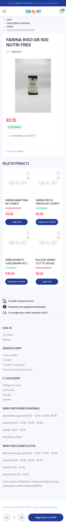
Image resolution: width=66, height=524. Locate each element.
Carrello (7, 396)
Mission (7, 341)
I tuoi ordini (9, 391)
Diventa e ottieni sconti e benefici (32, 3)
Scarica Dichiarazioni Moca (17, 371)
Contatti (7, 361)
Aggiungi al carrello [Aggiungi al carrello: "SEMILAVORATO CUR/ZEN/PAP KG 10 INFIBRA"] (13, 283)
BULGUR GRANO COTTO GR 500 (45, 262)
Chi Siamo (8, 336)
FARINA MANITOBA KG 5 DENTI (16, 202)
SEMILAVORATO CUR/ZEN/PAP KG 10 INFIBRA (17, 262)
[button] (21, 136)
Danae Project (50, 509)
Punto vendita (10, 357)
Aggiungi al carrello (45, 517)
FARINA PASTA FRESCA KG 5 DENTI (47, 202)
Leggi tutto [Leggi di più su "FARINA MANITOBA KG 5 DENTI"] (16, 222)
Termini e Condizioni (14, 366)
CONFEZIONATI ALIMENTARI (18, 23)
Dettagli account (11, 387)
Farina (10, 26)
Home (9, 19)
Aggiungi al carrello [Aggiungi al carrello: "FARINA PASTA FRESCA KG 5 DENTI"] (44, 223)
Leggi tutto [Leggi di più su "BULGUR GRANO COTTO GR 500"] (46, 282)
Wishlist (7, 401)
